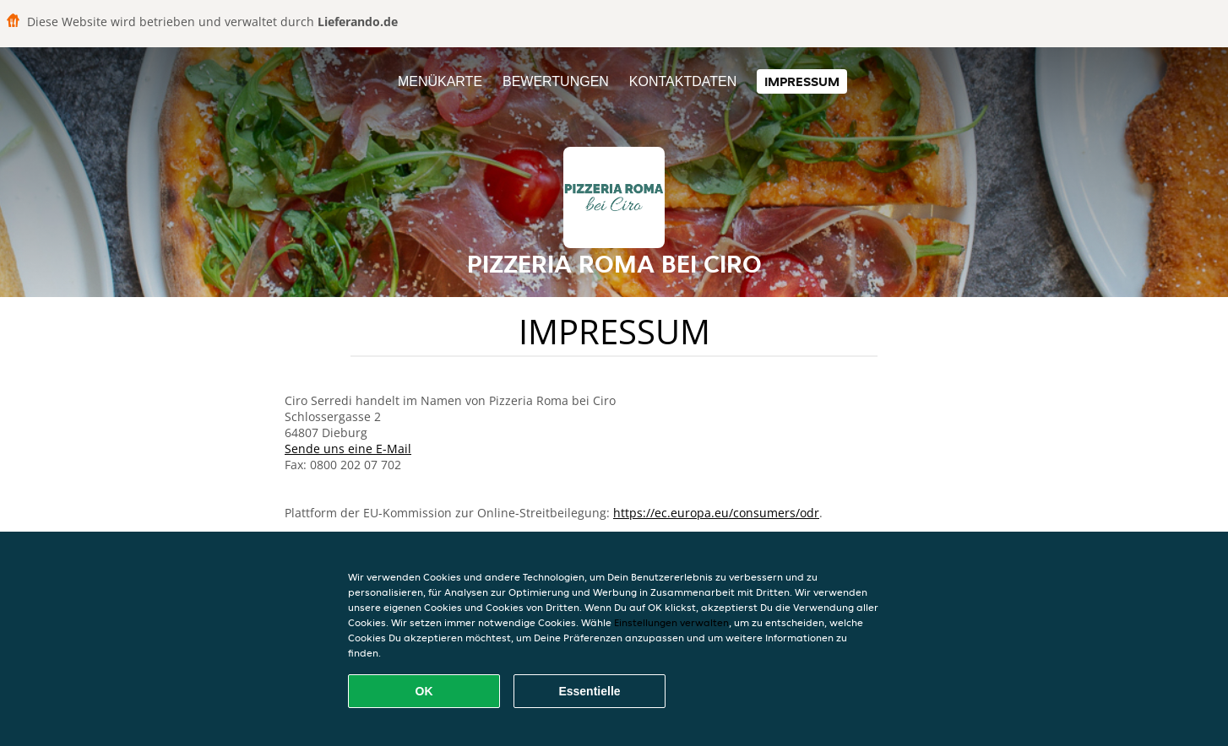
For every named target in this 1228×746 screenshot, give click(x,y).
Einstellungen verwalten (671, 622)
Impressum (801, 81)
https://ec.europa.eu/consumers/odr (716, 513)
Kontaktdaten (682, 81)
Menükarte (440, 81)
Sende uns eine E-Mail (348, 449)
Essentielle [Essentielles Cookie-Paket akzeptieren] (589, 691)
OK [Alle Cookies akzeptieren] (424, 691)
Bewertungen (556, 81)
